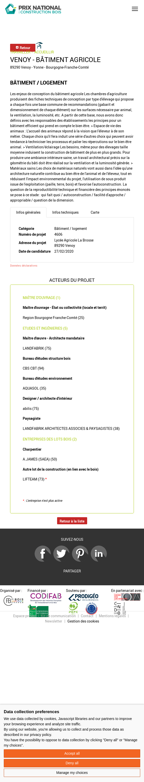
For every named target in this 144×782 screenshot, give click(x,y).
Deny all (72, 763)
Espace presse (24, 615)
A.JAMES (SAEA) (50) (40, 459)
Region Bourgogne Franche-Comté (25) (53, 317)
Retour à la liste (72, 521)
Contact (87, 615)
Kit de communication (58, 615)
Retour (22, 47)
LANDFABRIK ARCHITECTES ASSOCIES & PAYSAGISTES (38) (71, 428)
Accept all (72, 753)
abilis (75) (31, 408)
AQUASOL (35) (34, 388)
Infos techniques (65, 212)
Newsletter (53, 621)
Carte (95, 212)
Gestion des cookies (83, 621)
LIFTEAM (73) (35, 479)
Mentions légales (112, 615)
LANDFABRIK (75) (37, 348)
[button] (135, 9)
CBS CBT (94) (33, 368)
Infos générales (28, 212)
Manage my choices (72, 773)
